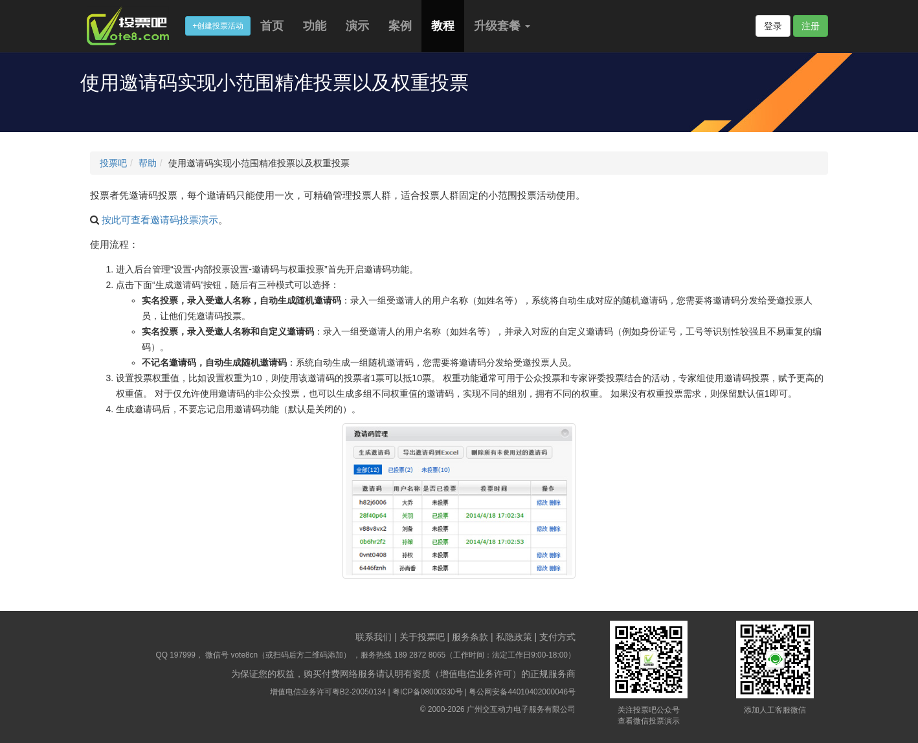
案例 (400, 25)
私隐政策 (514, 637)
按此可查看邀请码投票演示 (160, 219)
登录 (773, 26)
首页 (272, 25)
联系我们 (373, 637)
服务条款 (470, 637)
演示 (357, 25)
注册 (810, 26)
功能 (314, 25)
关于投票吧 (422, 637)
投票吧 (113, 163)
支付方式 (557, 637)
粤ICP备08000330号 (427, 691)
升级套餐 (502, 25)
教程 (442, 25)
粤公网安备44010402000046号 (522, 691)
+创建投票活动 (217, 25)
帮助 (148, 163)
